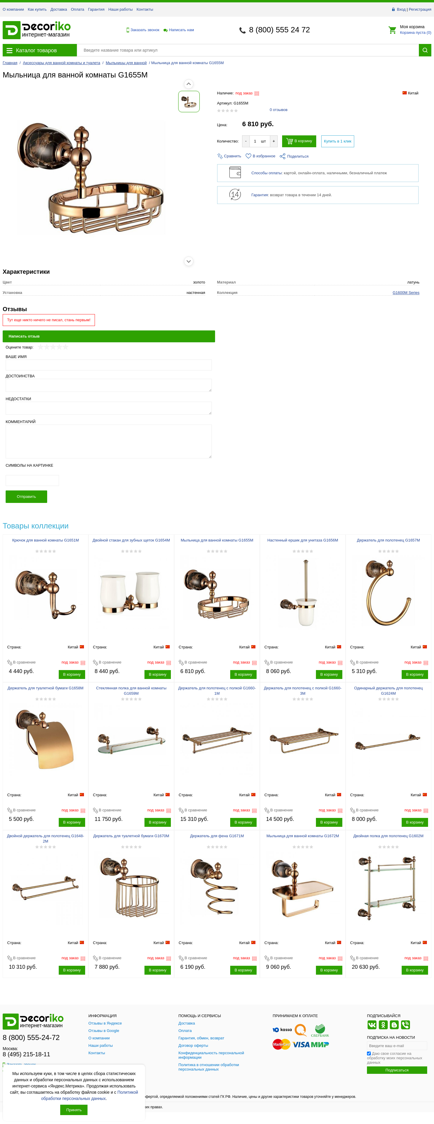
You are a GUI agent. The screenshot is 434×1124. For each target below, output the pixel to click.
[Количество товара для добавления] (255, 141)
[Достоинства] (109, 385)
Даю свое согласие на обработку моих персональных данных (394, 1058)
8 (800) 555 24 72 (279, 29)
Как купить (37, 9)
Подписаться (396, 1070)
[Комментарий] (109, 441)
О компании (13, 9)
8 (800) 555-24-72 (31, 1037)
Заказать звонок (141, 30)
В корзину (299, 141)
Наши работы (120, 9)
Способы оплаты (267, 173)
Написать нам (178, 30)
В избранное (260, 156)
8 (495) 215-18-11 (26, 1054)
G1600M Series (406, 292)
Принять (74, 1110)
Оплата (77, 9)
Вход (401, 9)
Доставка (58, 9)
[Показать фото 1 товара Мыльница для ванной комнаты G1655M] (16, 101)
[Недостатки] (109, 408)
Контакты (144, 9)
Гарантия (96, 9)
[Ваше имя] (109, 365)
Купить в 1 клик (337, 141)
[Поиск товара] (248, 50)
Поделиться (294, 156)
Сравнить (229, 156)
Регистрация (420, 9)
